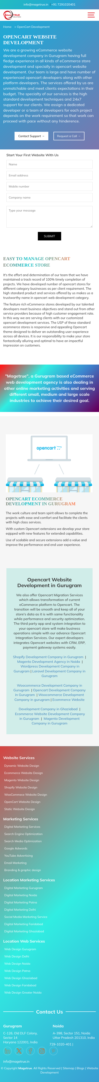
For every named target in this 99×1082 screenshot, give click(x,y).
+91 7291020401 (63, 4)
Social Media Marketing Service (25, 916)
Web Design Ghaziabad (20, 978)
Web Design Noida (17, 963)
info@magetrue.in (36, 4)
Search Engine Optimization (23, 833)
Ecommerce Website (68, 699)
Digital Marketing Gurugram (23, 887)
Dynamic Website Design (21, 765)
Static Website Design (19, 809)
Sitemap (68, 1068)
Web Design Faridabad (20, 985)
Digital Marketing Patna (20, 902)
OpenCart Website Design (22, 801)
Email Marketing (15, 862)
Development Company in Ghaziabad (48, 709)
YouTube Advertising (18, 855)
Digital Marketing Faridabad (23, 924)
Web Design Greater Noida (22, 992)
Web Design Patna (17, 970)
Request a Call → (69, 136)
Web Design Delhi (16, 956)
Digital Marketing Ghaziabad (24, 931)
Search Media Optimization (23, 841)
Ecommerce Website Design (23, 772)
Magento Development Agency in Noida (48, 661)
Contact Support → (31, 136)
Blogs (80, 1068)
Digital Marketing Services (22, 826)
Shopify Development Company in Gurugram (48, 657)
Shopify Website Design (20, 787)
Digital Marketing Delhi (20, 909)
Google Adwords (15, 848)
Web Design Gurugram (20, 949)
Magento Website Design (21, 780)
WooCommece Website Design (25, 794)
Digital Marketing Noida (20, 895)
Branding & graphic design (22, 870)
